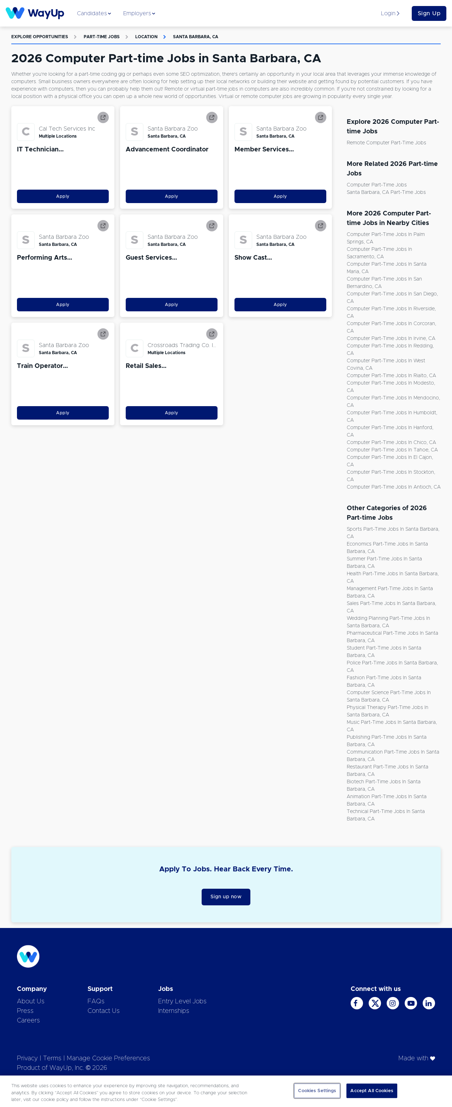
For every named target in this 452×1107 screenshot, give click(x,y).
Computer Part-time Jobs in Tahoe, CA (392, 450)
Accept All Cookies (371, 1090)
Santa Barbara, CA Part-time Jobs (386, 192)
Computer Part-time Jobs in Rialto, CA (391, 375)
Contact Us (104, 1011)
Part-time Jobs (102, 37)
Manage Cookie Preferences (108, 1058)
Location (146, 37)
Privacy (27, 1058)
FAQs (96, 1001)
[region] (226, 1091)
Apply (63, 196)
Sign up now (226, 896)
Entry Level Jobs (182, 1001)
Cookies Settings (317, 1090)
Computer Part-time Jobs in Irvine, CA (391, 338)
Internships (173, 1011)
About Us (30, 1001)
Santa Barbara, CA (195, 37)
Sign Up (429, 13)
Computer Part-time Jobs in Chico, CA (391, 442)
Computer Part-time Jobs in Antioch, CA (394, 487)
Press (25, 1011)
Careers (28, 1020)
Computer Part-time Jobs (377, 185)
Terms (52, 1058)
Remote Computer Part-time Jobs (386, 142)
